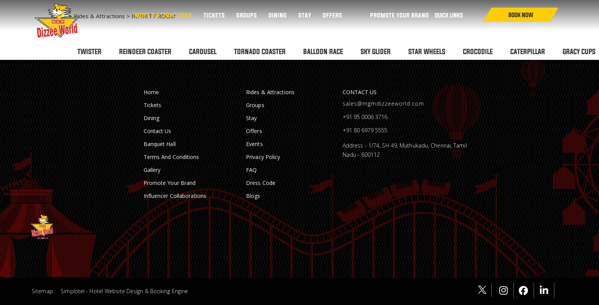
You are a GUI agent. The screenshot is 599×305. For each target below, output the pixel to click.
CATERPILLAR (527, 51)
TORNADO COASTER (260, 51)
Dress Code (260, 182)
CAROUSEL (203, 51)
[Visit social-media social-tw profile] (483, 290)
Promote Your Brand (170, 182)
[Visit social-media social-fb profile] (526, 290)
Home (151, 92)
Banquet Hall (160, 144)
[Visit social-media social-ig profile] (505, 290)
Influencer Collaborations (175, 195)
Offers (332, 15)
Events (254, 144)
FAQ (251, 169)
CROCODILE (478, 51)
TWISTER (90, 51)
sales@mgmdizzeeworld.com (383, 103)
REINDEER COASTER (145, 51)
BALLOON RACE (323, 51)
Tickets (214, 15)
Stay (304, 15)
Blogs (253, 195)
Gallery (152, 169)
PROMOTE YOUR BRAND (399, 15)
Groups (246, 15)
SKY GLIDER (376, 51)
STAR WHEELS (426, 51)
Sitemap (42, 291)
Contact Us (158, 131)
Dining (278, 15)
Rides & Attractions (163, 15)
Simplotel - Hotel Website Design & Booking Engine (124, 291)
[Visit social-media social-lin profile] (546, 290)
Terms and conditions (171, 157)
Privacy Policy (263, 157)
